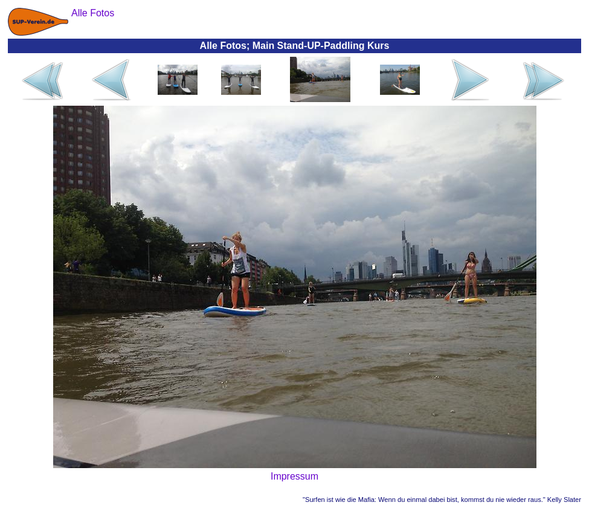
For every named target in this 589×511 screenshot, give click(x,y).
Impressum (294, 476)
